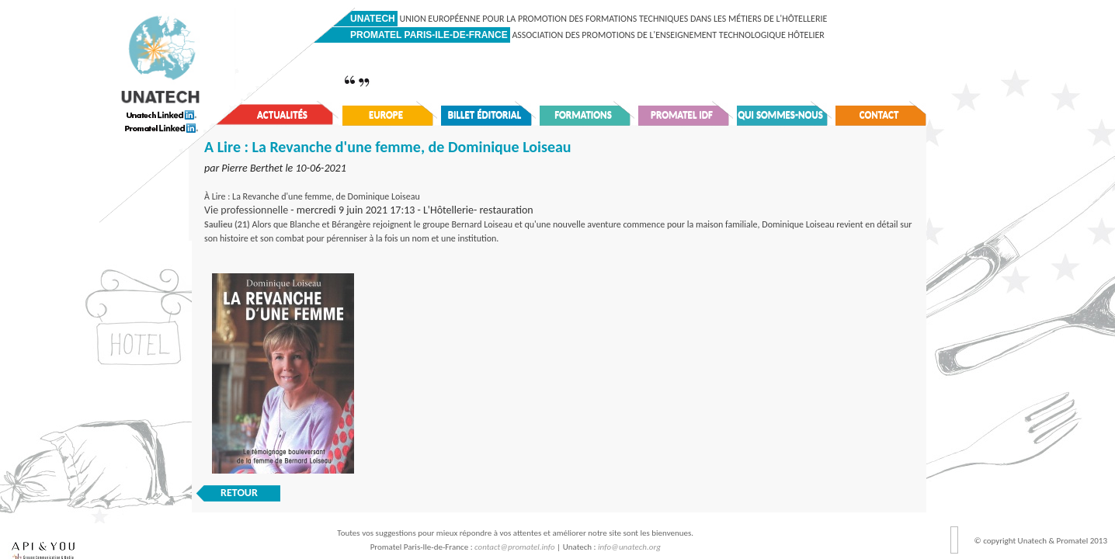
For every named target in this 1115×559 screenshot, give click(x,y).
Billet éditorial (485, 114)
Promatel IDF (682, 114)
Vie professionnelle (246, 210)
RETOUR (239, 492)
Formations (583, 114)
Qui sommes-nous (780, 114)
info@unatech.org (629, 547)
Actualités (282, 114)
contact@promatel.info (514, 547)
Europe (386, 114)
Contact (879, 114)
